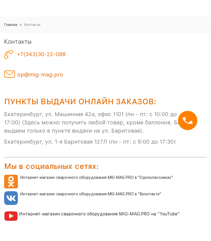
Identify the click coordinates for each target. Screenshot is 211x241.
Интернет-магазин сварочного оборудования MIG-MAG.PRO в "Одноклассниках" (88, 177)
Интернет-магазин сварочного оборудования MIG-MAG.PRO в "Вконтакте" (90, 194)
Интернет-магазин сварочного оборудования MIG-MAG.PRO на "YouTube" (99, 214)
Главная (10, 25)
